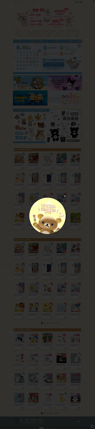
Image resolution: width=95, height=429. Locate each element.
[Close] (65, 196)
